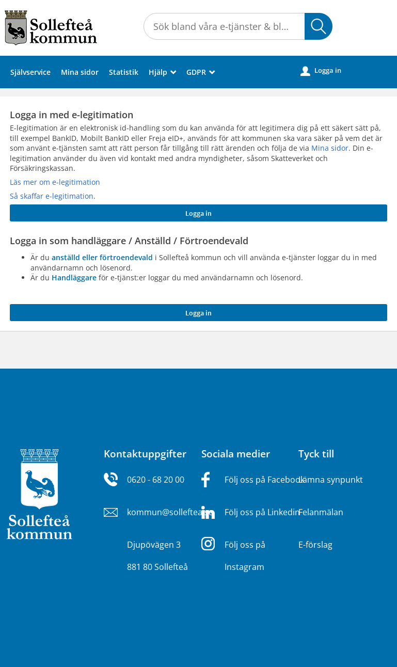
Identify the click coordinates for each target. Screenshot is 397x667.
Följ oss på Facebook (265, 479)
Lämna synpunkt (330, 479)
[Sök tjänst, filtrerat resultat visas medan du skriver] (238, 26)
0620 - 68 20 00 (155, 479)
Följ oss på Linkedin (262, 512)
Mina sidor (80, 72)
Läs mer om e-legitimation (55, 182)
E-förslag (315, 544)
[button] (318, 26)
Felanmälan (320, 512)
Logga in (320, 71)
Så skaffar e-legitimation (51, 196)
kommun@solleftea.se (170, 512)
